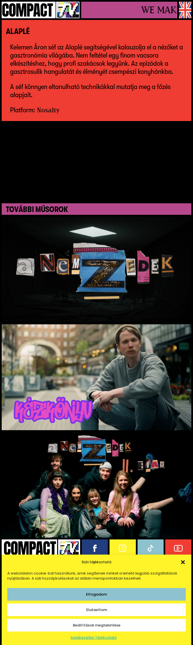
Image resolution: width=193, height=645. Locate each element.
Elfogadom (96, 594)
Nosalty (48, 110)
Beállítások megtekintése (96, 625)
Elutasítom (96, 609)
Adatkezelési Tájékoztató (94, 637)
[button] (183, 562)
